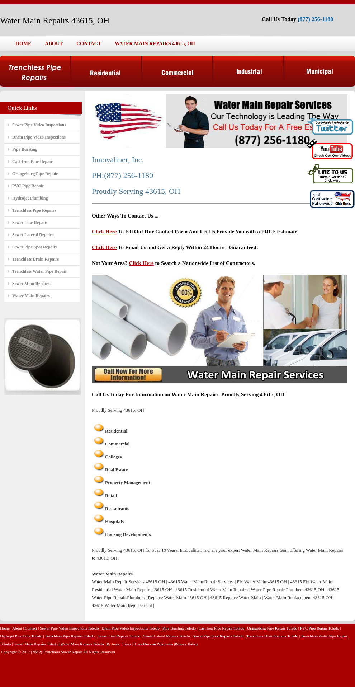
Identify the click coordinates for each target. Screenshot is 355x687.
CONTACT (88, 43)
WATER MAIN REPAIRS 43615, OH (155, 43)
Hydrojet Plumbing (30, 198)
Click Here (104, 231)
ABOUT (54, 43)
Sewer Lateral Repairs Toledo (166, 636)
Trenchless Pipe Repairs (34, 210)
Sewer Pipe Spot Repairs (34, 246)
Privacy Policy (186, 644)
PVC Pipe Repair (28, 185)
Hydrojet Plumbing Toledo (21, 636)
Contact (31, 628)
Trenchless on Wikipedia (153, 644)
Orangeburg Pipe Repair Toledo (272, 628)
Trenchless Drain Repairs (35, 259)
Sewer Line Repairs (30, 222)
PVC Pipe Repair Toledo (319, 628)
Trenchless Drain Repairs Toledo (272, 636)
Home (5, 628)
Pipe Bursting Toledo (179, 628)
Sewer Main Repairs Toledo (36, 644)
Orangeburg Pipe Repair (35, 173)
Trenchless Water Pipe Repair (39, 271)
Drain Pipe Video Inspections (39, 137)
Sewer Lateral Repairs (32, 234)
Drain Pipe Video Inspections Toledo (130, 628)
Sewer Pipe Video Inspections (39, 124)
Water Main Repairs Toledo (82, 644)
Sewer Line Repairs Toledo (119, 636)
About (17, 628)
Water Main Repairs (31, 295)
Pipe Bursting (24, 149)
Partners (112, 644)
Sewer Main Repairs (30, 283)
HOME (23, 43)
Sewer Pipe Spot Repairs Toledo (218, 636)
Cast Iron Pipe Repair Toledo (222, 628)
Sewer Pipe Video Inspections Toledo (69, 628)
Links (126, 644)
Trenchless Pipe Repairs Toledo (70, 636)
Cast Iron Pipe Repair (32, 161)
